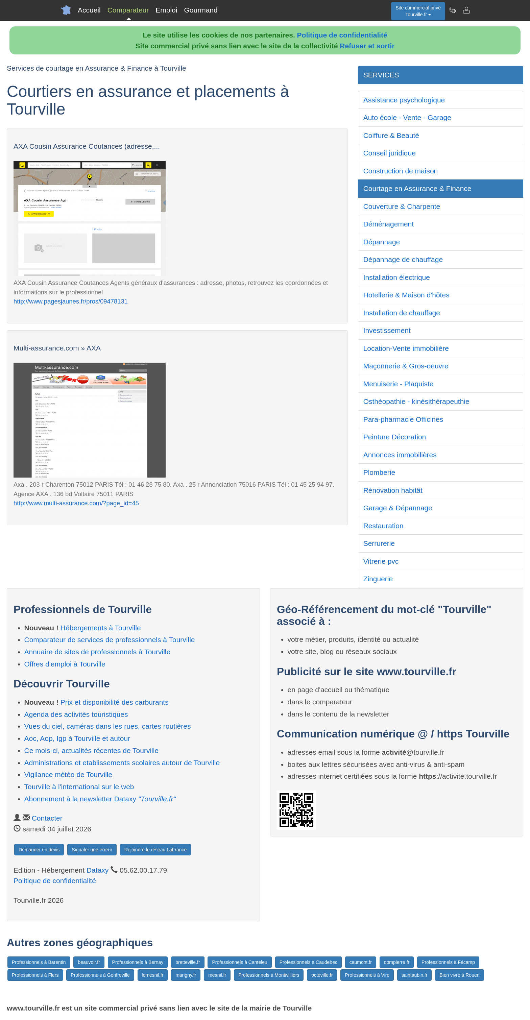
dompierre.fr (396, 962)
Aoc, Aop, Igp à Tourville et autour (77, 738)
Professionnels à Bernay (138, 962)
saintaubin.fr (414, 975)
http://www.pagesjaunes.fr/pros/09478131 (71, 301)
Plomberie (379, 472)
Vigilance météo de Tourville (68, 774)
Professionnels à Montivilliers (268, 975)
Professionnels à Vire (367, 975)
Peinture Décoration (394, 437)
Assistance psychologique (404, 100)
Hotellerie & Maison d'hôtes (406, 295)
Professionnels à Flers (35, 975)
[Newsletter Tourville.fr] (452, 10)
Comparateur (128, 10)
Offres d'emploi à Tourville (64, 664)
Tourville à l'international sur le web (79, 787)
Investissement (387, 330)
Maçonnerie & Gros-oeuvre (406, 366)
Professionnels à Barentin (39, 962)
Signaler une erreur (92, 849)
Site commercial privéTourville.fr (418, 11)
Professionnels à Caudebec (308, 962)
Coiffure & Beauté (391, 135)
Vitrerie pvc (381, 561)
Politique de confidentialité (342, 35)
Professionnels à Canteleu (239, 962)
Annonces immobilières (400, 455)
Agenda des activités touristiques (76, 714)
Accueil (89, 10)
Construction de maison (400, 171)
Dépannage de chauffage (403, 259)
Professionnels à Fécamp (448, 962)
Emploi (166, 10)
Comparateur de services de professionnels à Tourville (109, 639)
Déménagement (388, 224)
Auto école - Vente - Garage (407, 117)
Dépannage (381, 242)
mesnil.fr (217, 975)
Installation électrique (396, 277)
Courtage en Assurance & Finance (417, 188)
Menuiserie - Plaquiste (398, 384)
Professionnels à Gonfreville (100, 975)
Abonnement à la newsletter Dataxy (100, 799)
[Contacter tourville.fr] (466, 10)
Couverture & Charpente (401, 206)
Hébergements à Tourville (101, 628)
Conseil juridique (389, 153)
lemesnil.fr (153, 975)
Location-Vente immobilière (406, 348)
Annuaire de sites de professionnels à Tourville (97, 652)
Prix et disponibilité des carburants (115, 702)
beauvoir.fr (89, 962)
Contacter (47, 818)
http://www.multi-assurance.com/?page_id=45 (76, 503)
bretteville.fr (187, 962)
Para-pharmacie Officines (403, 419)
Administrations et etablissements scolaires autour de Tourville (122, 763)
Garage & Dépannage (397, 508)
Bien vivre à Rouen (459, 975)
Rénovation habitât (393, 490)
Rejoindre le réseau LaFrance (155, 849)
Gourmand (200, 10)
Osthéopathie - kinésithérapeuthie (416, 401)
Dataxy (98, 870)
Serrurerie (379, 543)
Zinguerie (378, 579)
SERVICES (381, 75)
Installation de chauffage (401, 313)
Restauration (383, 526)
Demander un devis (39, 849)
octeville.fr (322, 975)
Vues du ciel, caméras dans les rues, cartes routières (107, 726)
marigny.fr (185, 975)
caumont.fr (361, 962)
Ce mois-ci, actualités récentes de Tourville (91, 750)
